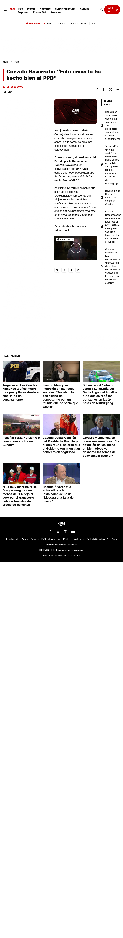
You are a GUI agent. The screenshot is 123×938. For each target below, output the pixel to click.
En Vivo (25, 539)
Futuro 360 (39, 12)
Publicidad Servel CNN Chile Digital (102, 539)
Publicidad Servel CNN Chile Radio (61, 544)
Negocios (45, 8)
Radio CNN (112, 9)
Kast (94, 23)
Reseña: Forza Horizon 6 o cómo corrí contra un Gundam (112, 197)
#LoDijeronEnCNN (65, 8)
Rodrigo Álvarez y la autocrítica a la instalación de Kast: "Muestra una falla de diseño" (58, 494)
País (20, 8)
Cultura (84, 8)
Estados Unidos (79, 23)
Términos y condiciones (73, 539)
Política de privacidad (50, 539)
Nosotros (35, 539)
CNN (10, 91)
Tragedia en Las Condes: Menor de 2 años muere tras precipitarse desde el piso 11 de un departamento (112, 125)
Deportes (23, 12)
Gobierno (60, 23)
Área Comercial (13, 539)
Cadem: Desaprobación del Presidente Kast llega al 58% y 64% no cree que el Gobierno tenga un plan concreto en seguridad (112, 226)
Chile (48, 23)
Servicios (55, 12)
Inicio (5, 61)
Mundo (31, 8)
